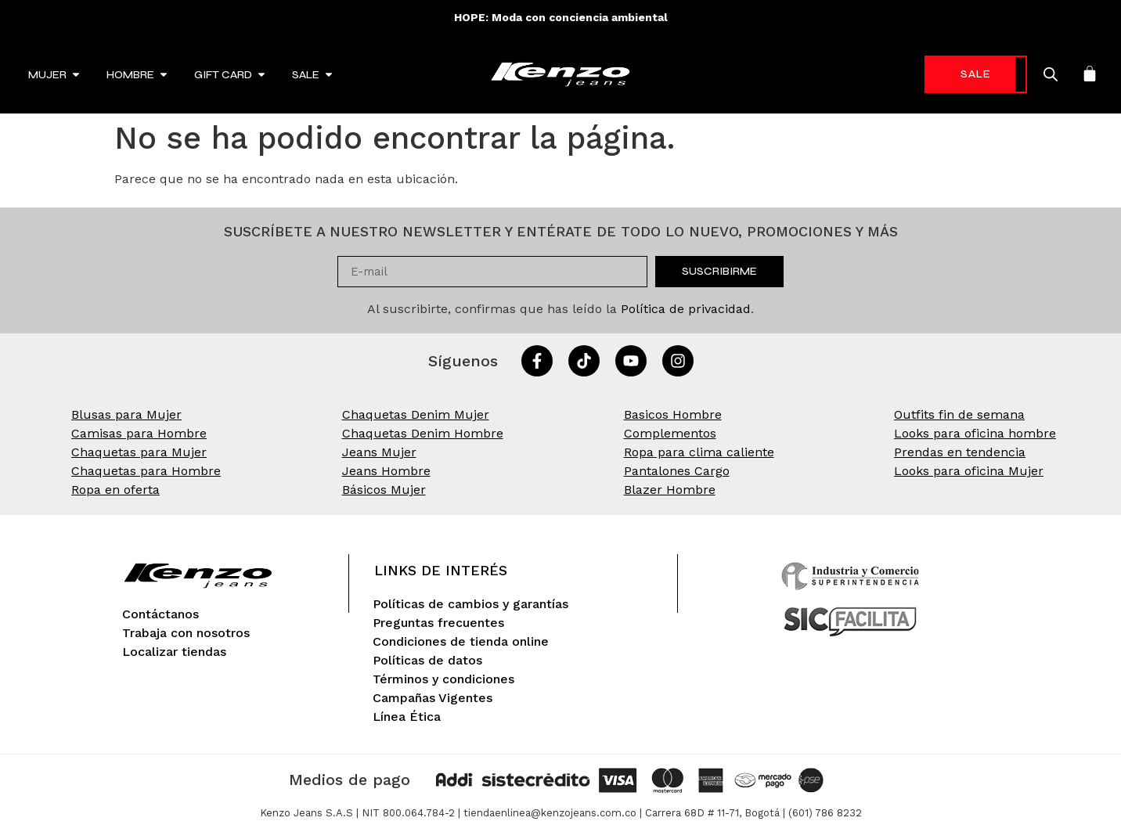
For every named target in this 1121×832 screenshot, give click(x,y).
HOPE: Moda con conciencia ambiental (561, 17)
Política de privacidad (686, 308)
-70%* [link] (952, 74)
